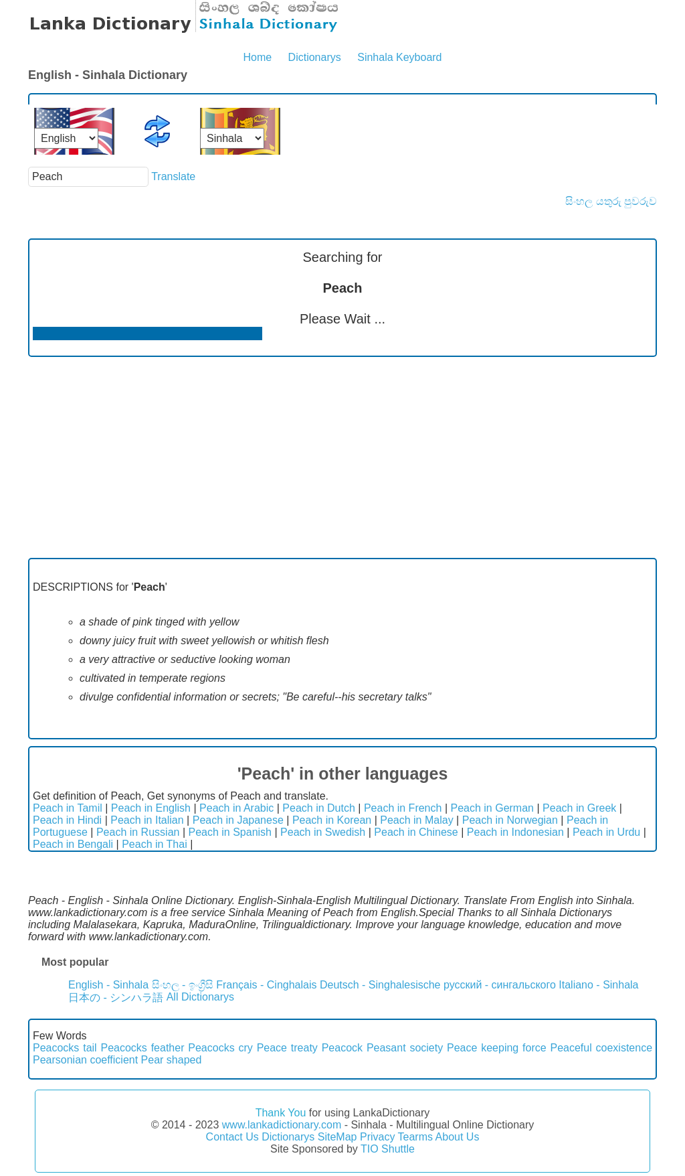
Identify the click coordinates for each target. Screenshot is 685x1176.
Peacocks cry (220, 1047)
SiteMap (337, 1137)
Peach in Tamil (67, 808)
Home (257, 57)
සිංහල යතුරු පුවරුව (611, 201)
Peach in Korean (331, 820)
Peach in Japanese (238, 820)
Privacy (377, 1137)
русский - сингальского (500, 984)
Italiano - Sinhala (598, 984)
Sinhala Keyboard (399, 57)
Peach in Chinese (416, 832)
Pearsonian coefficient (85, 1059)
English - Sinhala (108, 984)
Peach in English (151, 808)
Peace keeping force (497, 1047)
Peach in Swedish (322, 832)
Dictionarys (314, 57)
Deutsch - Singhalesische (380, 984)
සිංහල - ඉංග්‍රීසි (182, 984)
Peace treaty (287, 1047)
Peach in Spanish (230, 832)
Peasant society (405, 1047)
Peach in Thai (154, 844)
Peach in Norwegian (510, 820)
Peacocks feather (142, 1047)
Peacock (342, 1047)
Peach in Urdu (606, 832)
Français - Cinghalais (266, 984)
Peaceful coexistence (601, 1047)
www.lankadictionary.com (281, 1124)
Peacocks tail (65, 1047)
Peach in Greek (579, 808)
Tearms (415, 1137)
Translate (173, 176)
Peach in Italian (146, 820)
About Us (457, 1137)
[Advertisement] (342, 457)
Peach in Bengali (73, 844)
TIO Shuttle (388, 1149)
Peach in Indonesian (515, 832)
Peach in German (492, 808)
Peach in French (403, 808)
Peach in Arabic (236, 808)
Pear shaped (171, 1059)
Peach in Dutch (318, 808)
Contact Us (232, 1137)
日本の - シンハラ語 (115, 997)
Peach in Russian (138, 832)
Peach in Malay (416, 820)
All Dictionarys (200, 997)
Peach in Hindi (67, 820)
